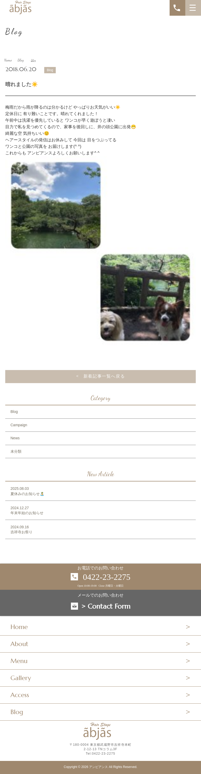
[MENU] (193, 8)
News (15, 438)
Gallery (20, 678)
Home (8, 60)
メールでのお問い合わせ (100, 595)
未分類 (15, 451)
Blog (21, 60)
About (19, 644)
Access (19, 695)
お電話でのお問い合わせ (100, 568)
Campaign (18, 425)
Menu (18, 661)
